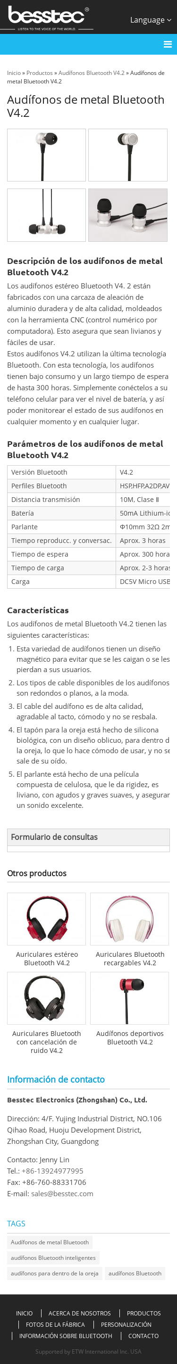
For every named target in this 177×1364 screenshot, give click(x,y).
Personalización (126, 1325)
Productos (39, 73)
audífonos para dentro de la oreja (55, 1273)
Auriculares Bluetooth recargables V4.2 (130, 958)
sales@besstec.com (62, 1193)
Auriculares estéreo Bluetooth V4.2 (47, 958)
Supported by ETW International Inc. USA (88, 1352)
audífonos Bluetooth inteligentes (53, 1258)
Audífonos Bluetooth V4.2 (92, 73)
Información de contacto (56, 1079)
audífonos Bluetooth (135, 1273)
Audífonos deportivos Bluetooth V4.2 (130, 1037)
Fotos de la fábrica (55, 1325)
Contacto (143, 1336)
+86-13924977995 (53, 1170)
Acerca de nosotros (80, 1313)
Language (150, 20)
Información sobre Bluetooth (65, 1336)
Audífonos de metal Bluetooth (50, 1242)
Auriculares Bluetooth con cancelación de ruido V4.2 (46, 1042)
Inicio (14, 73)
